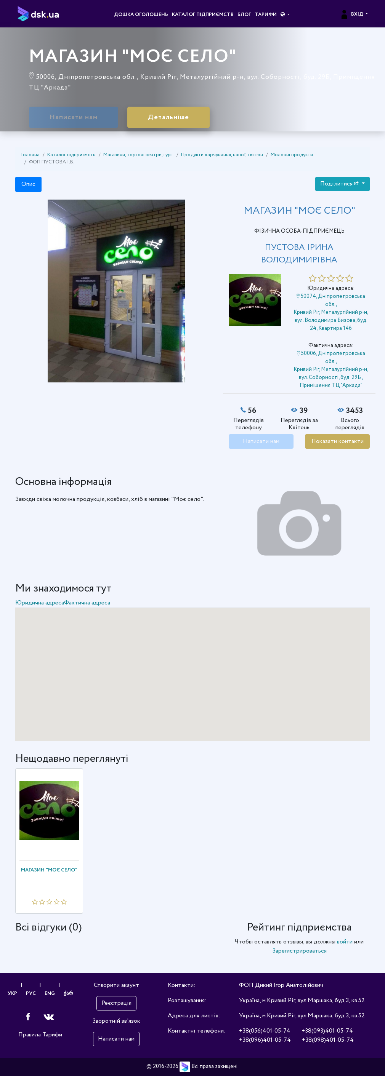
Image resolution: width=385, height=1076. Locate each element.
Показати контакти (337, 441)
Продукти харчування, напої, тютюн (222, 154)
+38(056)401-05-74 (264, 1030)
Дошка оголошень (141, 14)
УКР (12, 993)
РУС (31, 993)
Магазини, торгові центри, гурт (138, 154)
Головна (30, 154)
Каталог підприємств (203, 14)
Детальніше (168, 117)
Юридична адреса (39, 602)
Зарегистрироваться (299, 950)
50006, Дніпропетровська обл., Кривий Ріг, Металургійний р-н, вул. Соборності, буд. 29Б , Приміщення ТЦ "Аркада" (331, 369)
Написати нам (74, 117)
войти (345, 941)
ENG (50, 993)
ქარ (68, 993)
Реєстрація (116, 1003)
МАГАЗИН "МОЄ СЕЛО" (49, 870)
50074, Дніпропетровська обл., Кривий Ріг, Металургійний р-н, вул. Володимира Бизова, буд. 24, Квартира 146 (331, 312)
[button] (285, 15)
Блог (244, 14)
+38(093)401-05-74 (327, 1030)
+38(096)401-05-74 (265, 1040)
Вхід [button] (352, 14)
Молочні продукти (292, 154)
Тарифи (266, 14)
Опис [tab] (28, 184)
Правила (29, 1034)
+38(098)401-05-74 (328, 1040)
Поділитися (340, 183)
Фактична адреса (87, 602)
